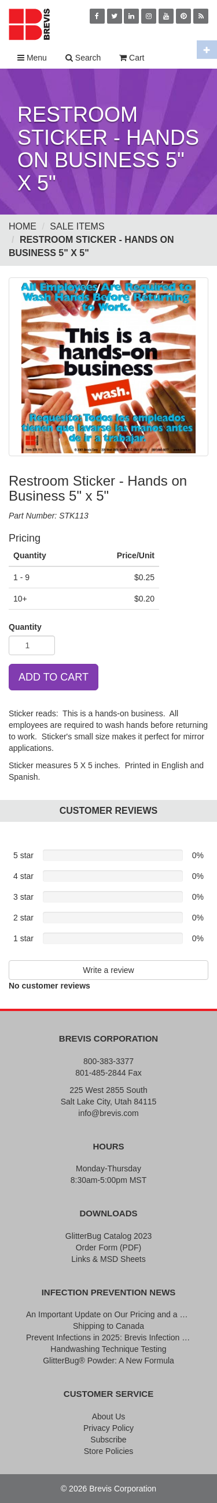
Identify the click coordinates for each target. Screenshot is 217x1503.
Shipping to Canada (108, 1326)
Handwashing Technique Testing (108, 1349)
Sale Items (77, 226)
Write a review (108, 970)
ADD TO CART (54, 677)
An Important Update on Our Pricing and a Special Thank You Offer (108, 1314)
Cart (131, 57)
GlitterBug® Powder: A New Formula (108, 1360)
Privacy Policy (108, 1428)
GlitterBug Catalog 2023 (108, 1236)
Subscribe (108, 1439)
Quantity (25, 627)
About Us (109, 1416)
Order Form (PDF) (109, 1247)
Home (22, 226)
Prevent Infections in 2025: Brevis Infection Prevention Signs (108, 1337)
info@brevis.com (108, 1113)
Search (83, 57)
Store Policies (109, 1451)
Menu (32, 57)
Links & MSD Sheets (108, 1259)
